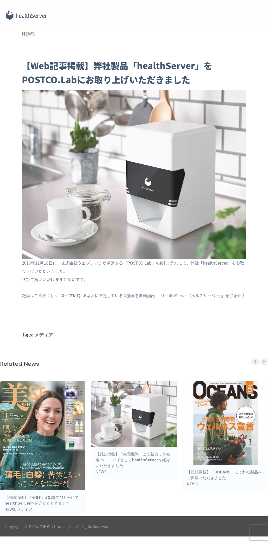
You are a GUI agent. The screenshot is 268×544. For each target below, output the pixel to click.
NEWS (28, 34)
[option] (134, 439)
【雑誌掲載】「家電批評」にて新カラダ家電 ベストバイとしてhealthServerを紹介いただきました (133, 469)
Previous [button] (255, 371)
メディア (43, 344)
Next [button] (264, 371)
